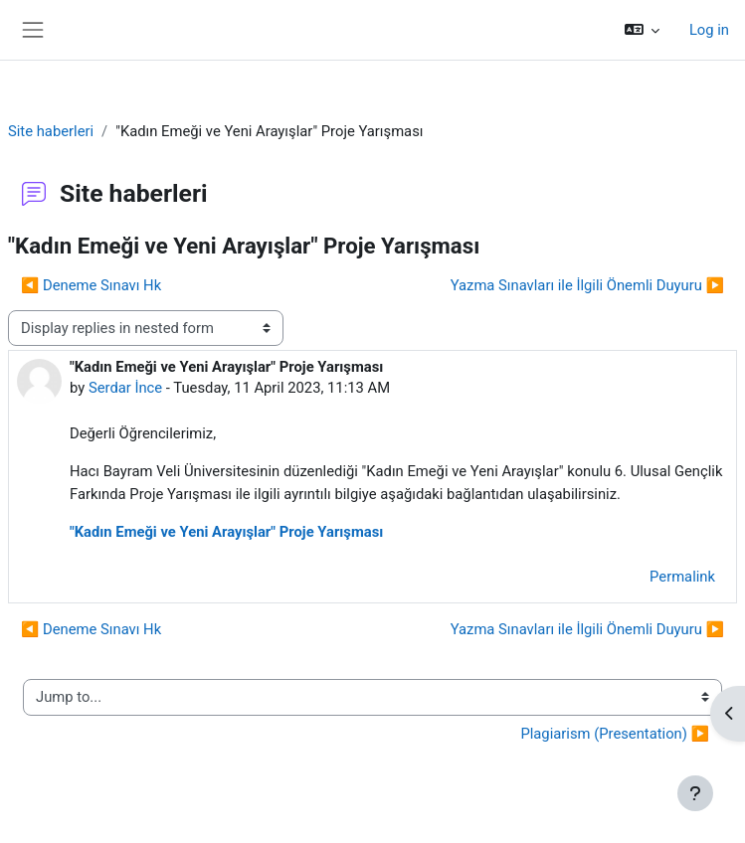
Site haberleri (50, 131)
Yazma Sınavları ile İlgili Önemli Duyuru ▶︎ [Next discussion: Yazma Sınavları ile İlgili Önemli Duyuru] (587, 285)
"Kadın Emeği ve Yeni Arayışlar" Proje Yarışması (226, 532)
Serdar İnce (125, 388)
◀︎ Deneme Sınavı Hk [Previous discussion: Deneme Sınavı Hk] (91, 285)
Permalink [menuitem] (682, 577)
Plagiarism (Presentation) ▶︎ (614, 734)
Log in (709, 30)
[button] (641, 30)
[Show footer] (695, 793)
